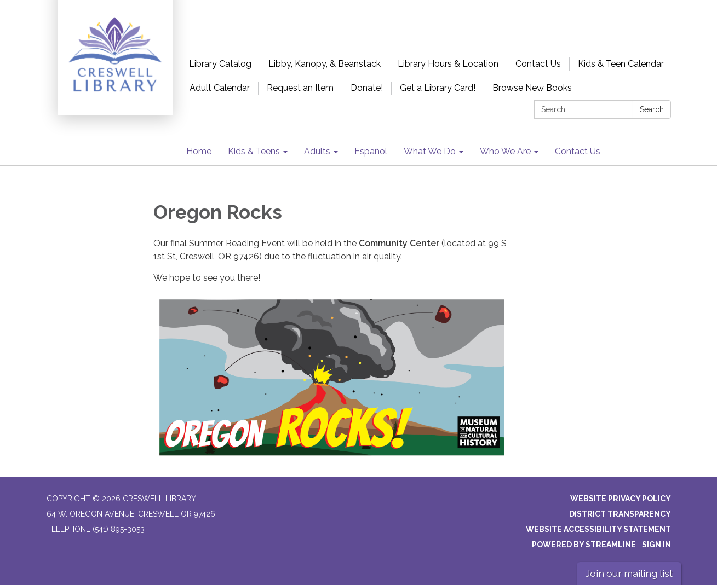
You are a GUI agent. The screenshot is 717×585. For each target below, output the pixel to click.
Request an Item (300, 88)
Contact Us (538, 64)
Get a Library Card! (437, 88)
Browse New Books (532, 88)
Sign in (656, 544)
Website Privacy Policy (620, 498)
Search (652, 109)
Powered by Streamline (584, 544)
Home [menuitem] (198, 151)
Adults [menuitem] (317, 151)
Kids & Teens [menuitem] (254, 151)
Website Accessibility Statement (598, 529)
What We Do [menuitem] (430, 151)
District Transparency (620, 513)
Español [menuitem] (370, 151)
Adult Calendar (220, 88)
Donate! (367, 88)
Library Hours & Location (448, 64)
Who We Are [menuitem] (505, 151)
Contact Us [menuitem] (577, 151)
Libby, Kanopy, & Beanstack (324, 64)
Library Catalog (220, 64)
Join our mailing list (629, 573)
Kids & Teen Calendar (621, 64)
